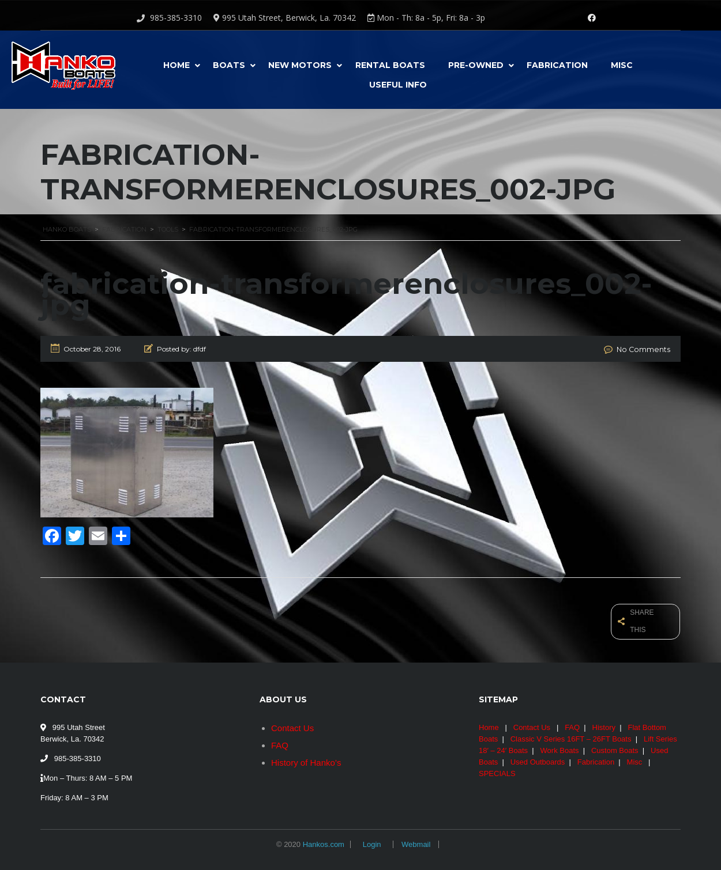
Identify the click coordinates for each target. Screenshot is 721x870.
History (603, 723)
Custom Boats (615, 746)
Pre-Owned (476, 65)
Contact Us (292, 724)
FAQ (279, 741)
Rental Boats (390, 65)
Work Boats (559, 746)
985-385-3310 (176, 17)
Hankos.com (323, 840)
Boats (229, 65)
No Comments (645, 349)
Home (176, 65)
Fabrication (557, 65)
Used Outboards (537, 758)
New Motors (300, 65)
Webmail (415, 840)
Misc (622, 65)
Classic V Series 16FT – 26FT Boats (571, 735)
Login (372, 840)
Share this (637, 619)
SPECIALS (497, 769)
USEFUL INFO (398, 85)
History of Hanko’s (306, 758)
